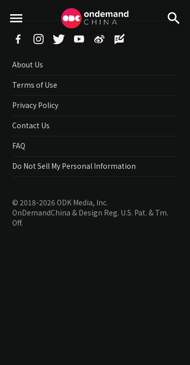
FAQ (18, 145)
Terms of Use (34, 85)
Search (174, 35)
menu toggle (16, 35)
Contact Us (31, 125)
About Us (27, 64)
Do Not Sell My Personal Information (74, 166)
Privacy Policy (35, 105)
